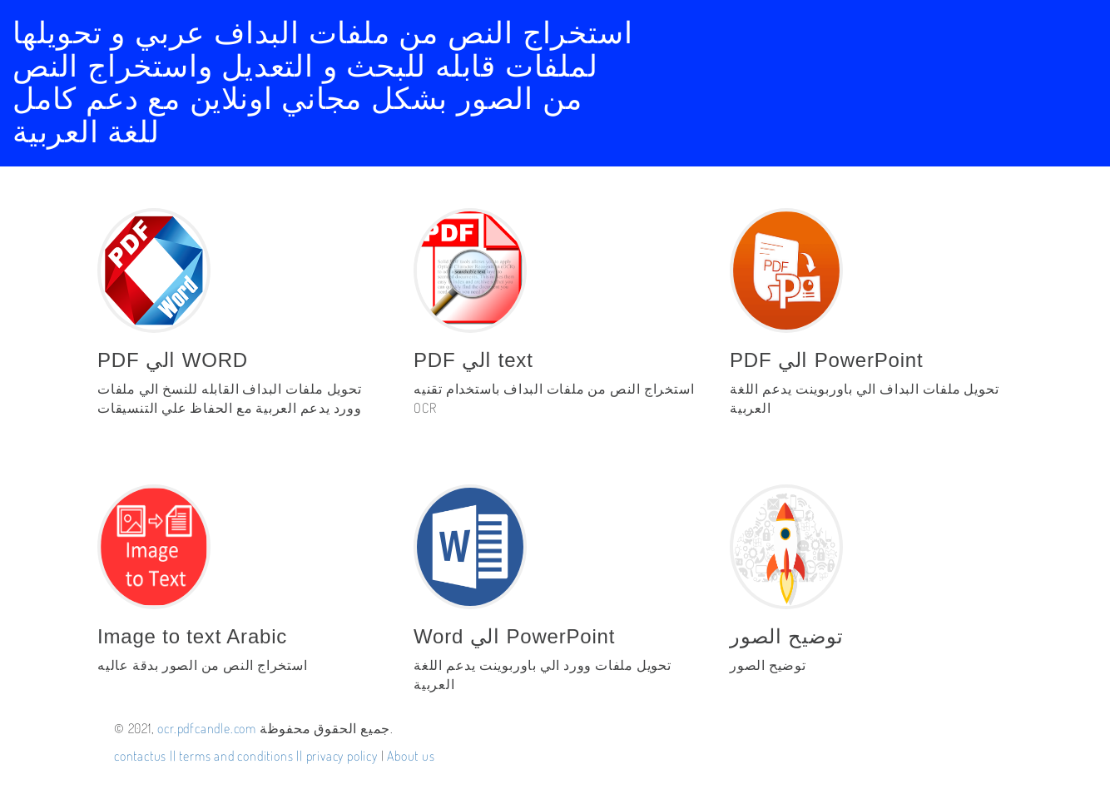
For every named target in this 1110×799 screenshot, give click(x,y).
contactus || (145, 755)
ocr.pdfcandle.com (206, 728)
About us (410, 755)
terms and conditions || (242, 755)
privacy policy (343, 755)
